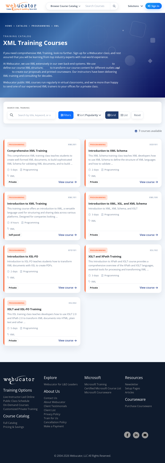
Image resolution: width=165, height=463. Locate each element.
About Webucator (54, 402)
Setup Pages (132, 388)
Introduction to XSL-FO (22, 256)
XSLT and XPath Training (104, 256)
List (124, 115)
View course (67, 182)
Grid (112, 115)
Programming (16, 144)
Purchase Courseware (138, 406)
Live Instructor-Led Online (18, 397)
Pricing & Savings (13, 427)
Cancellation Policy (55, 422)
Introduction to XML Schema (107, 151)
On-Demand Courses (16, 405)
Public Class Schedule (16, 401)
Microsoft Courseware (97, 392)
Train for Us (51, 418)
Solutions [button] (133, 6)
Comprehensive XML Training (27, 151)
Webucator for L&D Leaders (61, 384)
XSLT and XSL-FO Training (24, 309)
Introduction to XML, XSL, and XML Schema (117, 203)
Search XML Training (18, 108)
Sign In (153, 6)
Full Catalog (10, 423)
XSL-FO (7, 72)
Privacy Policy (52, 414)
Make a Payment (54, 426)
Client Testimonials (55, 406)
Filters (66, 115)
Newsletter (131, 384)
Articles (129, 392)
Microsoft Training (95, 384)
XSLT (46, 67)
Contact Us (50, 398)
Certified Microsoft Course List (102, 388)
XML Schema (104, 63)
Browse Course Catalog (65, 6)
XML (11, 175)
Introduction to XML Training (27, 203)
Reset (137, 115)
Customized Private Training (20, 409)
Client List (50, 410)
